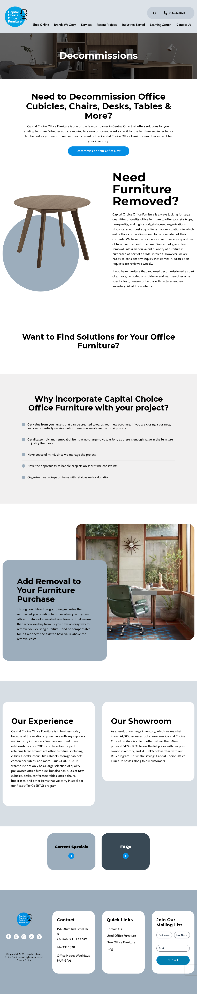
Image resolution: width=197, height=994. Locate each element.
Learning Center (160, 25)
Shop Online (41, 25)
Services (86, 25)
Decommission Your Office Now (99, 151)
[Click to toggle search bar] (154, 13)
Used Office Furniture (121, 936)
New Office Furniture (121, 942)
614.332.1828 (177, 12)
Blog (110, 949)
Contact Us (184, 25)
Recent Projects (107, 25)
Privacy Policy (24, 960)
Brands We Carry (65, 25)
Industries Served (133, 25)
